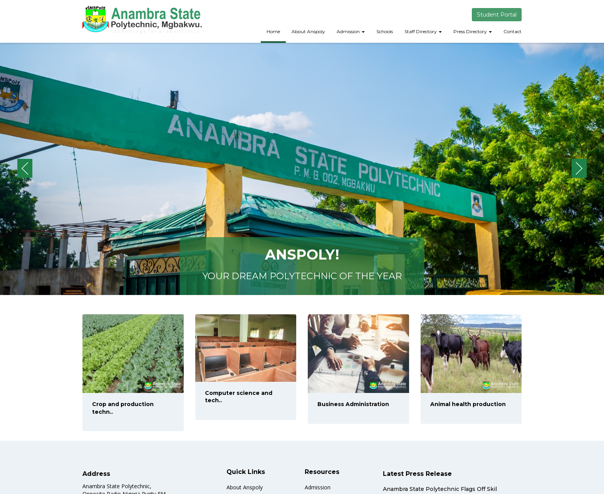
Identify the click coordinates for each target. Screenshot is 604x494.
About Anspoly (308, 31)
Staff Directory (423, 31)
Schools (384, 31)
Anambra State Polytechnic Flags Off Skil (440, 489)
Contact (512, 31)
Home (273, 31)
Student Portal (497, 14)
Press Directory (472, 31)
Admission (351, 31)
